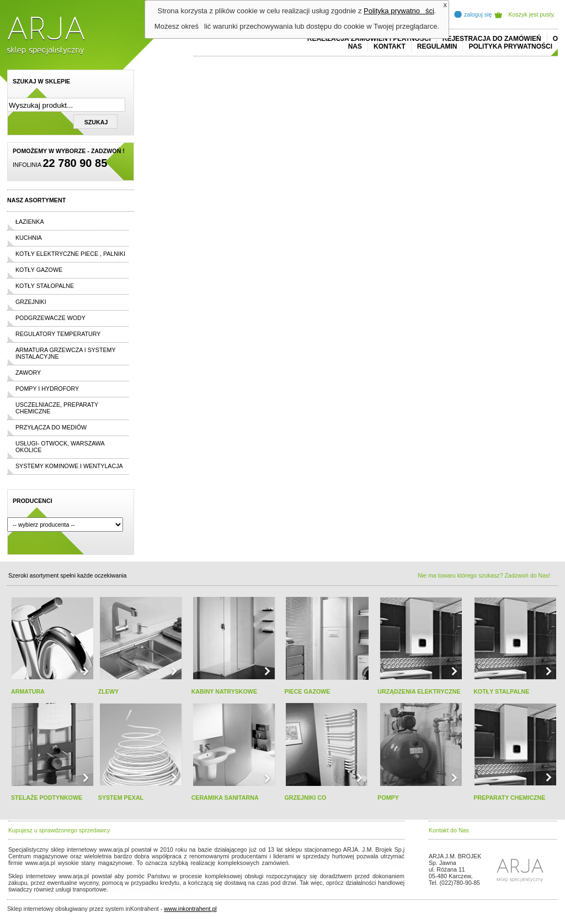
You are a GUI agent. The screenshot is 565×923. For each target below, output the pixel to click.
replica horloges (130, 889)
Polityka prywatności (510, 46)
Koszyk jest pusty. (532, 14)
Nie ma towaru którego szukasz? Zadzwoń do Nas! (484, 575)
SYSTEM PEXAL (120, 797)
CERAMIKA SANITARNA (225, 797)
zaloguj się (478, 14)
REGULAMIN (437, 46)
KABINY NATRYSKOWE (224, 691)
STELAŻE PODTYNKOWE (46, 797)
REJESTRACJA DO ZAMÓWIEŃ (492, 39)
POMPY (388, 797)
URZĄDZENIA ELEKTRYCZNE (418, 691)
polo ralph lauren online (324, 862)
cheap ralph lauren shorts (57, 869)
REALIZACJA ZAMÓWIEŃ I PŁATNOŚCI (369, 39)
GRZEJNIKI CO (305, 797)
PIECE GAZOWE (307, 691)
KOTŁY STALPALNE (501, 691)
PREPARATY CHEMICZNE (509, 797)
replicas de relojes (116, 869)
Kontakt (390, 46)
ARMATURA (28, 691)
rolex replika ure (174, 889)
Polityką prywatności (399, 11)
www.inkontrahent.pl (190, 908)
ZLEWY (108, 691)
